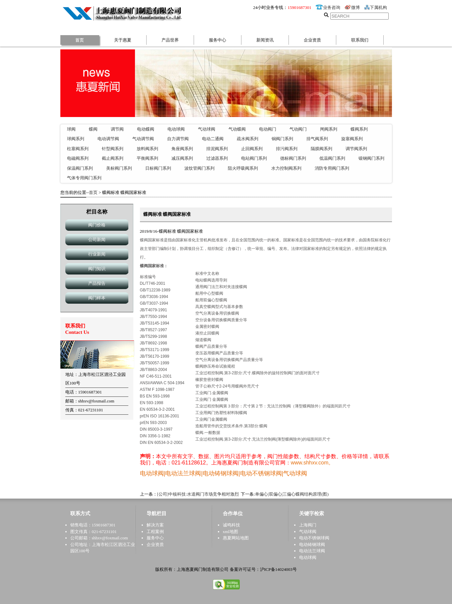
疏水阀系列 (247, 138)
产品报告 (96, 283)
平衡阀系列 (147, 158)
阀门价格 (96, 224)
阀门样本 (96, 297)
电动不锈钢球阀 (314, 537)
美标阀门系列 (119, 168)
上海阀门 (307, 524)
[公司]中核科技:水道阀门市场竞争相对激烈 (198, 494)
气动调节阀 (143, 138)
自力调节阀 (178, 138)
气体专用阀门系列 (84, 177)
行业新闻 (96, 254)
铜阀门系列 (282, 138)
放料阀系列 (147, 148)
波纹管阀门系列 (199, 168)
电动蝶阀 (145, 129)
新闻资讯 (265, 39)
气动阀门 (298, 129)
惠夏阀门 (124, 13)
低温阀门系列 (332, 158)
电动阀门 (267, 129)
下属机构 (375, 7)
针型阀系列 (112, 148)
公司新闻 (96, 239)
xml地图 (230, 531)
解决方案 (155, 524)
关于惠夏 (122, 39)
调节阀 (117, 129)
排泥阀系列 (217, 148)
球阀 (71, 129)
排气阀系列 (317, 138)
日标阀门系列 (158, 168)
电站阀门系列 (254, 158)
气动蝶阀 (237, 129)
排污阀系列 (286, 148)
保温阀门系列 (80, 168)
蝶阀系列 (359, 129)
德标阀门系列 (293, 158)
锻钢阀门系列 (371, 158)
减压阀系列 (182, 158)
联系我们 (359, 39)
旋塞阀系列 (352, 138)
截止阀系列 (112, 158)
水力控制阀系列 (286, 168)
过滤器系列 (217, 158)
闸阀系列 (328, 129)
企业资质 (312, 39)
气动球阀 (206, 129)
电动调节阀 (108, 138)
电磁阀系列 (78, 158)
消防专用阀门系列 (332, 168)
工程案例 (155, 531)
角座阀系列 (182, 148)
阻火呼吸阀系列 (243, 168)
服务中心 (217, 39)
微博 (352, 7)
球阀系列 (75, 138)
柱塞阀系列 (78, 148)
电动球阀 (176, 129)
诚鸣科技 (231, 524)
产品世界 (170, 39)
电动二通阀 (213, 138)
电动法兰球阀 (312, 550)
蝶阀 (93, 129)
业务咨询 (328, 7)
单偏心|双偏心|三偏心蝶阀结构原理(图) (292, 494)
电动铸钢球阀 (312, 544)
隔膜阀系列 (321, 148)
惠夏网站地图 (236, 537)
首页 (79, 39)
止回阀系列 (252, 148)
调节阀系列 (356, 148)
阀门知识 (96, 268)
